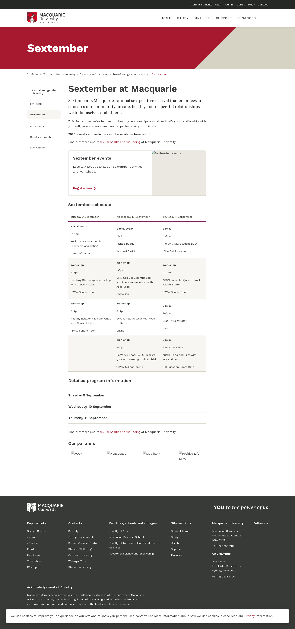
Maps (251, 4)
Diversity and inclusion (94, 74)
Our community (66, 74)
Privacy (249, 616)
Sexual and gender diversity (130, 74)
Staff (218, 4)
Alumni (229, 4)
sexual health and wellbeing (120, 142)
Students (33, 74)
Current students (201, 4)
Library (240, 4)
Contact (263, 4)
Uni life (47, 74)
